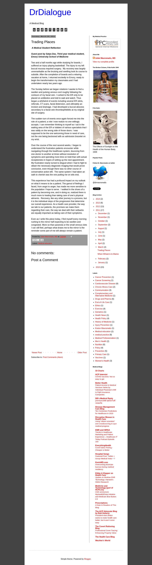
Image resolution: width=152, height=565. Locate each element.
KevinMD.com (101, 462)
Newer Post (37, 353)
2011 (98, 210)
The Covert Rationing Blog (105, 527)
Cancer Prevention (103, 277)
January (101, 262)
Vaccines (99, 358)
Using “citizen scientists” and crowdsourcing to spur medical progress (106, 423)
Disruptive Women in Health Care (104, 418)
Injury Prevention (102, 325)
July (100, 232)
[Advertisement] (59, 332)
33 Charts (99, 371)
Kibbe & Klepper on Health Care (104, 474)
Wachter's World (102, 540)
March (101, 247)
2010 (98, 267)
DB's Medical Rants (104, 398)
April (100, 243)
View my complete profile (103, 62)
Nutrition (98, 345)
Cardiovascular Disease (105, 284)
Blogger (87, 559)
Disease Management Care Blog (105, 408)
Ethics (97, 305)
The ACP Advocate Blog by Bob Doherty (106, 512)
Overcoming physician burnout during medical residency (104, 466)
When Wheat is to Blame (108, 254)
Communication (102, 290)
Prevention (99, 351)
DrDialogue (50, 12)
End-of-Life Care (102, 302)
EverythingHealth (103, 445)
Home (59, 353)
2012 (98, 206)
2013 (98, 203)
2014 (98, 199)
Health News (100, 315)
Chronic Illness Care (103, 287)
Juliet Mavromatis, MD (105, 58)
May (100, 240)
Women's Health (102, 361)
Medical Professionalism (105, 338)
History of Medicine (103, 322)
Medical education (45, 243)
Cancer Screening (103, 280)
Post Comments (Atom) (53, 357)
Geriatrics (99, 312)
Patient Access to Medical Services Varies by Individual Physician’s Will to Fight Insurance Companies (105, 390)
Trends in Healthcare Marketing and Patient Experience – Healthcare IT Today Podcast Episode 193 (106, 437)
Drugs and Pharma (103, 299)
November (102, 217)
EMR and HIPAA (102, 430)
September (103, 225)
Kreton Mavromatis (103, 328)
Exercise (99, 309)
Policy (97, 348)
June (100, 236)
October (101, 221)
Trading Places (104, 250)
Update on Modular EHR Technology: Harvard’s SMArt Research (105, 479)
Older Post (82, 353)
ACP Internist (101, 374)
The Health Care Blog (105, 537)
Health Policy (100, 318)
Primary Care (100, 354)
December (102, 213)
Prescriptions (101, 503)
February (102, 259)
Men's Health (100, 341)
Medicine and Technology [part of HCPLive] (104, 488)
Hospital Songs (102, 454)
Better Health (101, 383)
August (101, 228)
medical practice (102, 335)
